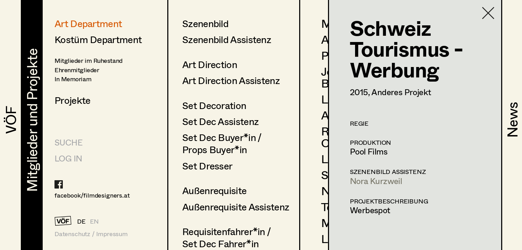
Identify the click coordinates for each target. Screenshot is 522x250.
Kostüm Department (98, 39)
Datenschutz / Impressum (91, 234)
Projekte (72, 100)
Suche (68, 142)
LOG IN (68, 158)
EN (94, 221)
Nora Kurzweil (376, 180)
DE (81, 221)
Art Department (88, 23)
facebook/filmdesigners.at (92, 195)
